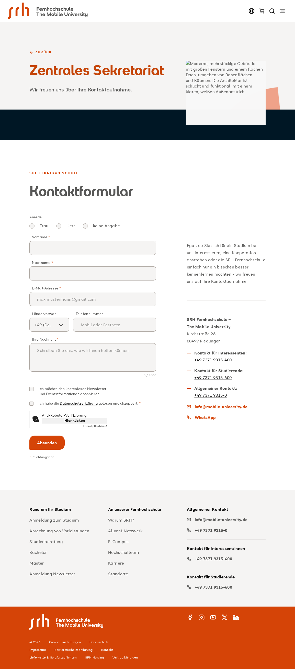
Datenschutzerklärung (79, 403)
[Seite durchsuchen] (272, 11)
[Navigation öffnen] (282, 11)
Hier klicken (74, 420)
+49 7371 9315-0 (210, 395)
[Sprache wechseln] (251, 11)
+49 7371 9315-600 (213, 377)
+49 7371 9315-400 (213, 360)
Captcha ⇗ (95, 426)
